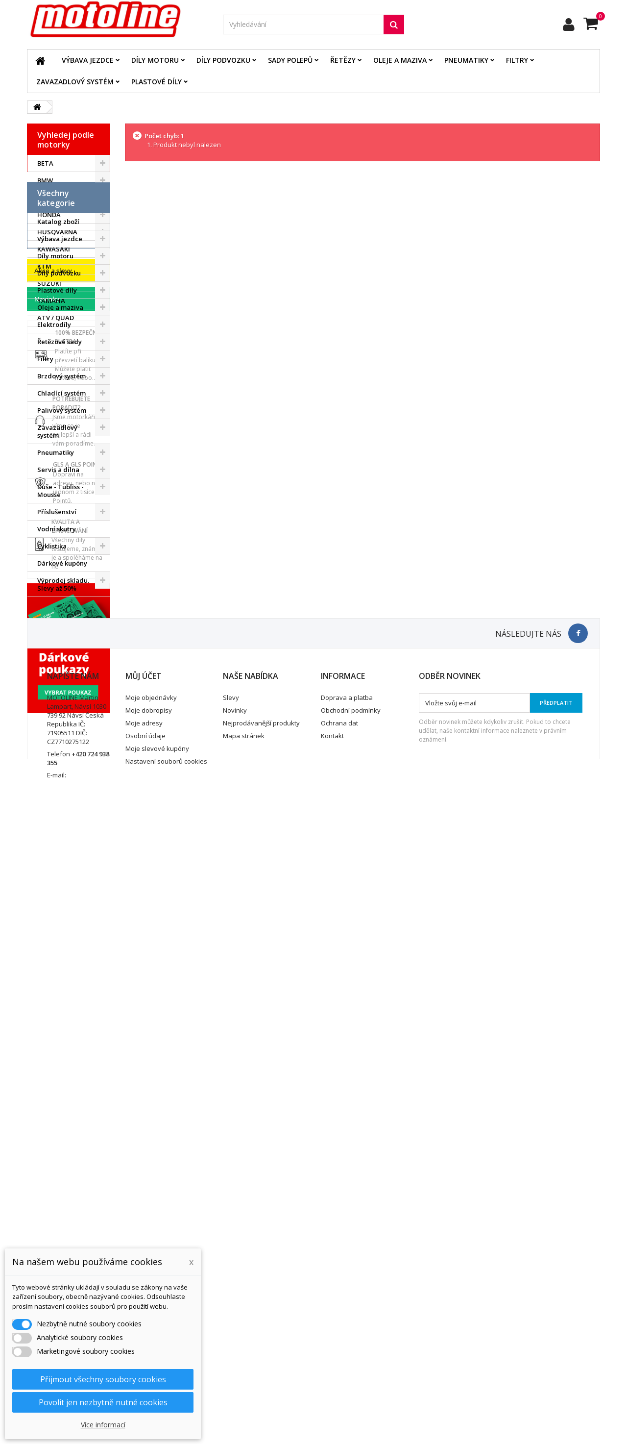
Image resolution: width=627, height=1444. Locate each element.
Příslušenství (56, 666)
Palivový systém (61, 565)
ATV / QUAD (55, 317)
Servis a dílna (58, 624)
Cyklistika (52, 701)
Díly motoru (155, 60)
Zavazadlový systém (75, 81)
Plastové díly (156, 81)
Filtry (517, 60)
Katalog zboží (58, 376)
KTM (44, 266)
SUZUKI (49, 283)
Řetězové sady (59, 496)
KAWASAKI (53, 249)
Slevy (231, 1315)
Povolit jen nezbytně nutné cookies (103, 1402)
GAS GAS (51, 197)
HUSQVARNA (57, 231)
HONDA (49, 214)
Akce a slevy (53, 774)
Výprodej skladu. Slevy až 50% (63, 739)
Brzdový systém (61, 530)
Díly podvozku (223, 60)
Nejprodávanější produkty (261, 1341)
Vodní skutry (56, 683)
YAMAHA (51, 300)
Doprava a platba (347, 1315)
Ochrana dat (339, 1341)
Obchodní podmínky (351, 1328)
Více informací (103, 1424)
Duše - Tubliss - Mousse (60, 645)
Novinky (46, 802)
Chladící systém (61, 548)
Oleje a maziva (400, 60)
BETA (45, 163)
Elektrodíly (54, 479)
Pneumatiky (466, 60)
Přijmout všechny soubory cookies (103, 1379)
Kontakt (332, 1353)
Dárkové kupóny (62, 718)
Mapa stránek (244, 1353)
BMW (45, 180)
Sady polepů (290, 60)
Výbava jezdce (88, 60)
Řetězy (343, 60)
